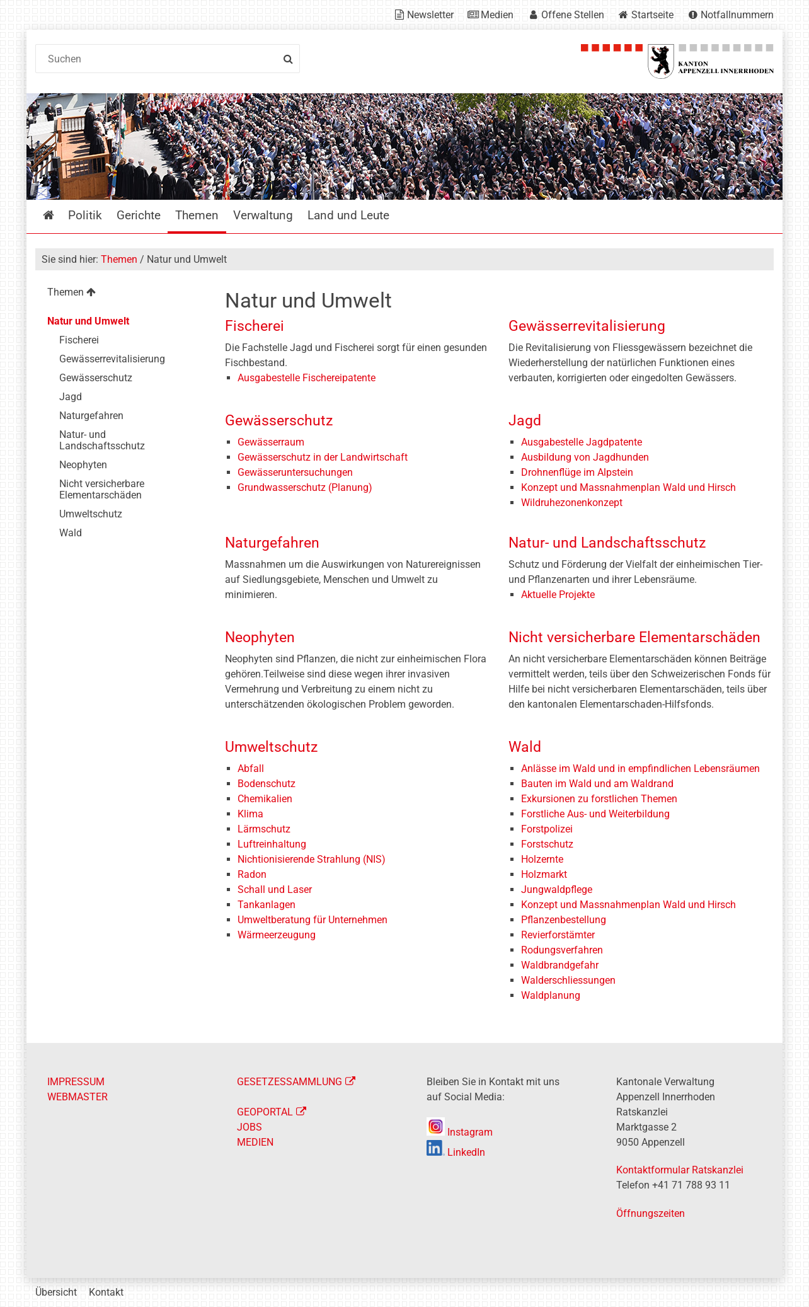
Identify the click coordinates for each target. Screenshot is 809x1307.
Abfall (251, 768)
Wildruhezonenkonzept (572, 503)
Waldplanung (550, 995)
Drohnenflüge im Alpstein (577, 472)
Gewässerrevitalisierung (586, 326)
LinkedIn (456, 1152)
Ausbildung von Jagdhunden (585, 457)
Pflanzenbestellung (563, 920)
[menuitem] (120, 294)
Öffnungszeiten (650, 1213)
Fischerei (254, 326)
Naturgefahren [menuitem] (91, 416)
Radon (252, 874)
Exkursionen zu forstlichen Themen (599, 799)
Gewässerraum (271, 442)
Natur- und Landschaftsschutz (607, 542)
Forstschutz (547, 844)
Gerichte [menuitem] (139, 215)
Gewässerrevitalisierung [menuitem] (112, 359)
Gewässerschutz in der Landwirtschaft (323, 457)
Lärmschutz (264, 829)
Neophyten (260, 637)
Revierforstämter (558, 935)
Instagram (460, 1132)
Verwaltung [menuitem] (263, 215)
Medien (497, 15)
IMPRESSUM (76, 1082)
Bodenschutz (266, 784)
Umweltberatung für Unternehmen (312, 920)
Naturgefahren (272, 542)
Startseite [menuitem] (57, 215)
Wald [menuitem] (70, 533)
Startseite (652, 15)
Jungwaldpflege (556, 889)
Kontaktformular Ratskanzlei (679, 1170)
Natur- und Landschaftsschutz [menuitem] (102, 440)
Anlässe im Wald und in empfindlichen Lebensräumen (640, 768)
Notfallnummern (737, 15)
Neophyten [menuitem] (83, 465)
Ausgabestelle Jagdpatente (581, 442)
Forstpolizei (547, 829)
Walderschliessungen (568, 980)
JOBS (249, 1127)
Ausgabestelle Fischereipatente (307, 378)
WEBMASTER (77, 1097)
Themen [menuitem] (197, 215)
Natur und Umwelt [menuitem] (88, 321)
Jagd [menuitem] (70, 397)
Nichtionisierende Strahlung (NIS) (312, 859)
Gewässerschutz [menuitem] (95, 378)
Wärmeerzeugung (277, 935)
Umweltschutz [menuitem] (90, 514)
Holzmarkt (544, 874)
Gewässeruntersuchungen (295, 472)
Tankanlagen (266, 905)
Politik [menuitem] (85, 215)
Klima (250, 814)
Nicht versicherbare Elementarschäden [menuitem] (101, 489)
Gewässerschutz (279, 420)
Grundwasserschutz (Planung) (305, 487)
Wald (524, 747)
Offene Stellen (572, 15)
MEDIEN (255, 1142)
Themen (119, 259)
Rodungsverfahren (562, 950)
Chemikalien (265, 799)
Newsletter (430, 15)
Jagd (524, 420)
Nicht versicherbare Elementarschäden (634, 637)
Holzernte (542, 859)
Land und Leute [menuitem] (348, 215)
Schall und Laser (275, 889)
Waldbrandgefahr (560, 965)
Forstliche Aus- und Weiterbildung (595, 814)
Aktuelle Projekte (558, 595)
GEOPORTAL (265, 1112)
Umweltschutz (271, 747)
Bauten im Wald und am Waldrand (597, 784)
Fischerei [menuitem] (79, 340)
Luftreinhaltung (272, 844)
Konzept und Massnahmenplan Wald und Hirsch (628, 487)
